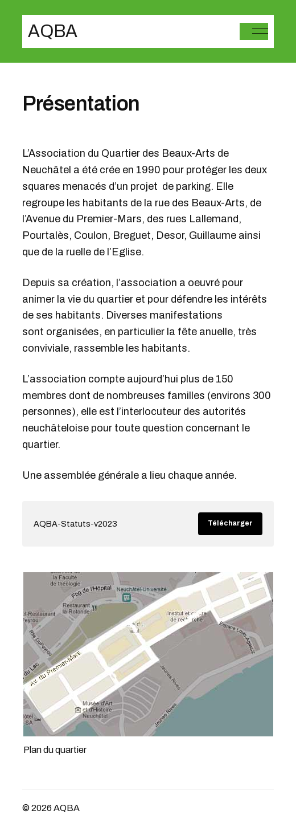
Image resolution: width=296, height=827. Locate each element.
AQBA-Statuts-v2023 (75, 523)
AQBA (52, 31)
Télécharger (230, 523)
